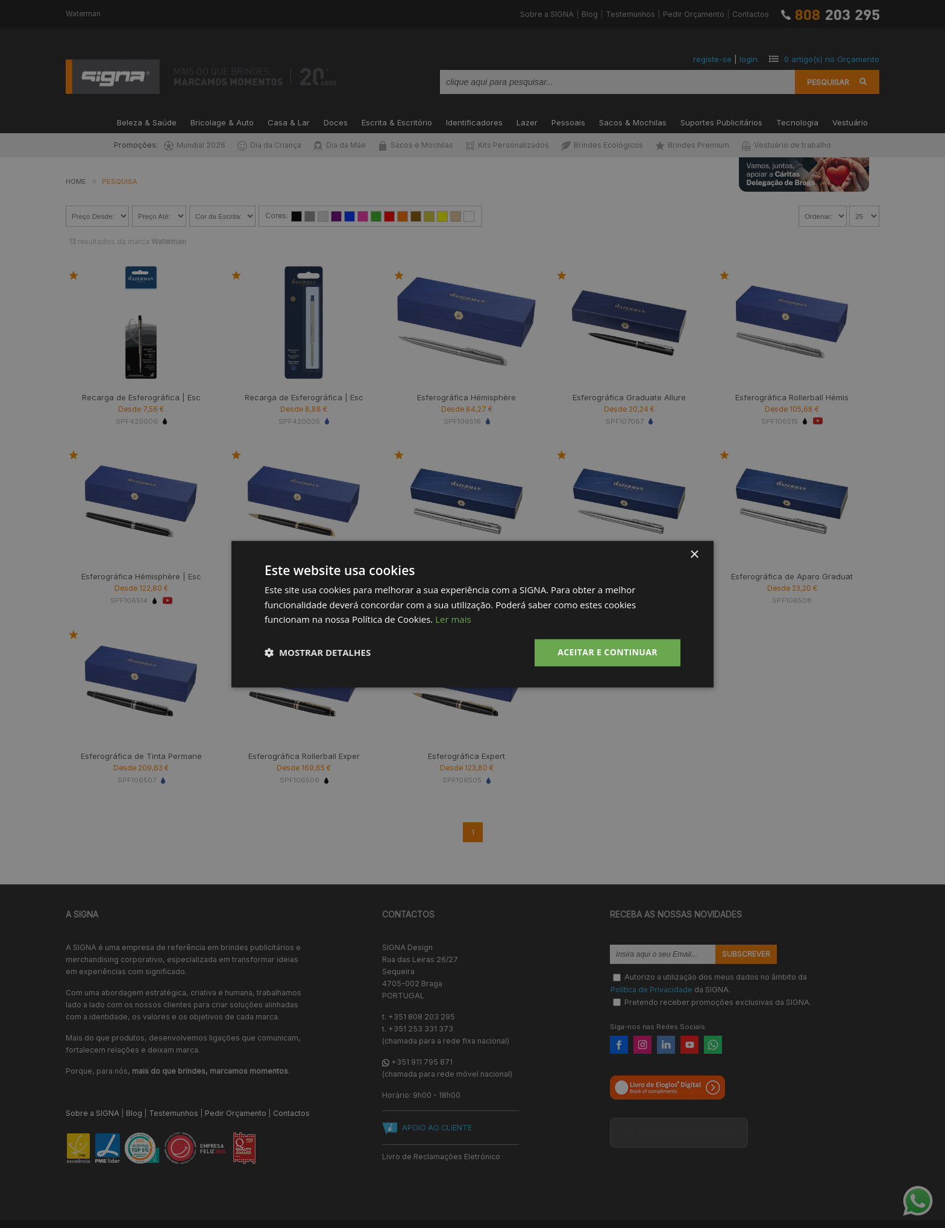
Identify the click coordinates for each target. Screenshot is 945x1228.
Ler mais (453, 620)
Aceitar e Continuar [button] (607, 652)
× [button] (694, 554)
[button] (318, 652)
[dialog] (472, 614)
